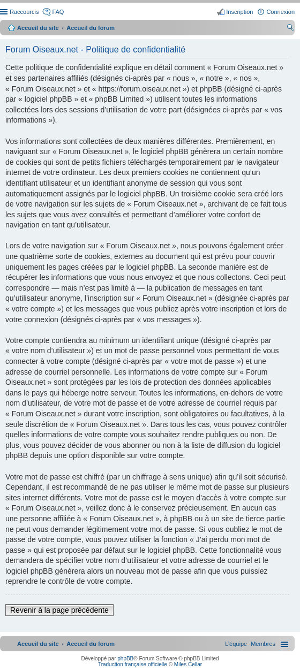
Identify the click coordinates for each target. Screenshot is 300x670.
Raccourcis (24, 12)
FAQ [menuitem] (58, 12)
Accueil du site (38, 28)
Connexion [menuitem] (280, 12)
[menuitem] (263, 644)
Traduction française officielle (132, 664)
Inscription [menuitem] (239, 12)
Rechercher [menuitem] (290, 29)
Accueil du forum (90, 28)
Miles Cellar (188, 664)
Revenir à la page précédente (59, 610)
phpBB (125, 658)
